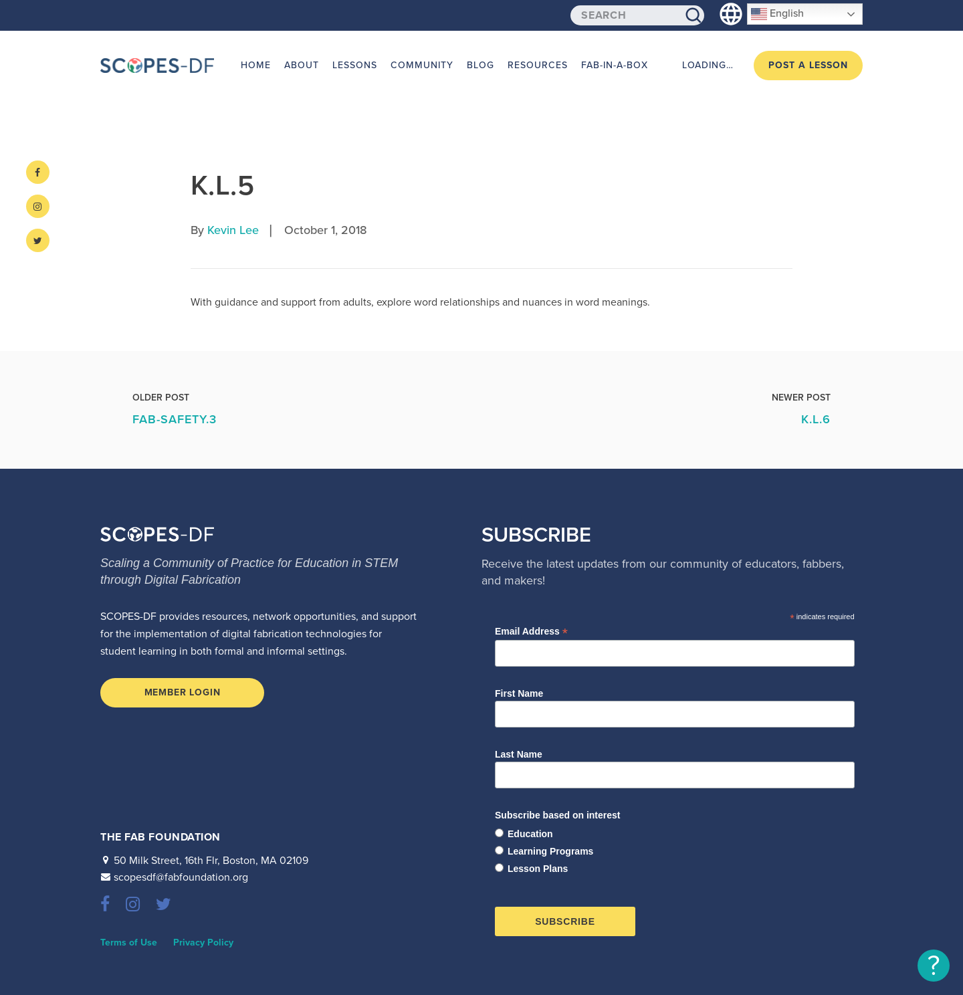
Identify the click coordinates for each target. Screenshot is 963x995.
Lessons (354, 65)
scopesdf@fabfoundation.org (181, 877)
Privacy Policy (203, 942)
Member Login (182, 692)
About (301, 65)
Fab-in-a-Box (614, 65)
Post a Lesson (808, 65)
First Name (519, 693)
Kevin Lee (233, 230)
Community (422, 65)
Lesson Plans (538, 868)
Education (530, 833)
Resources (538, 65)
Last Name (518, 754)
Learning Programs (550, 851)
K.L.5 (222, 186)
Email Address (531, 631)
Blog (480, 65)
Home (256, 65)
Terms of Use (128, 942)
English (777, 14)
